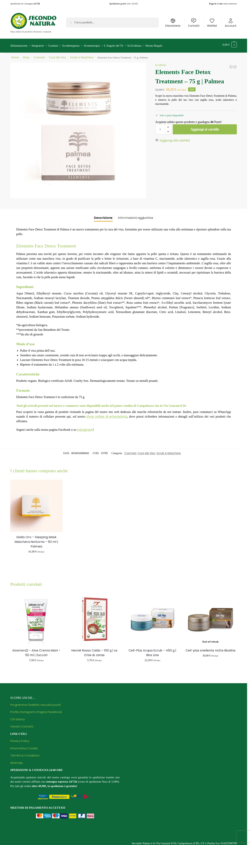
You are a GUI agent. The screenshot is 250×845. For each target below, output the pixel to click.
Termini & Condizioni (24, 753)
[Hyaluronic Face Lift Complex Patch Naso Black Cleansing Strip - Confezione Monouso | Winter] (231, 65)
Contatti (193, 23)
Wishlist (212, 23)
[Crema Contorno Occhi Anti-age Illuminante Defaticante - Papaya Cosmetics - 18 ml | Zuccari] (235, 65)
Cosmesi (39, 55)
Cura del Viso (57, 55)
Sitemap (16, 761)
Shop (26, 55)
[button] (230, 44)
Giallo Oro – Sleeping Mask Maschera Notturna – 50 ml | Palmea (36, 539)
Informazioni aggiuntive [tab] (135, 215)
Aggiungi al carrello (205, 127)
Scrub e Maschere (82, 55)
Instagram (85, 427)
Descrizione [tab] (103, 215)
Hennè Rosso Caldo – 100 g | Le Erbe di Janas (94, 650)
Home (15, 55)
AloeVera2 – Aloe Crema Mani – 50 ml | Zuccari (36, 650)
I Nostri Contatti (21, 724)
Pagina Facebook (49, 710)
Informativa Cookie (24, 746)
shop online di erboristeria (106, 414)
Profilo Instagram (22, 710)
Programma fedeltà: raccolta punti (35, 703)
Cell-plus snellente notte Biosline (210, 648)
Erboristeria (172, 23)
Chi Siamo (17, 717)
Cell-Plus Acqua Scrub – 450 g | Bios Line (152, 650)
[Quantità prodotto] (160, 127)
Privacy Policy (19, 739)
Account (230, 23)
